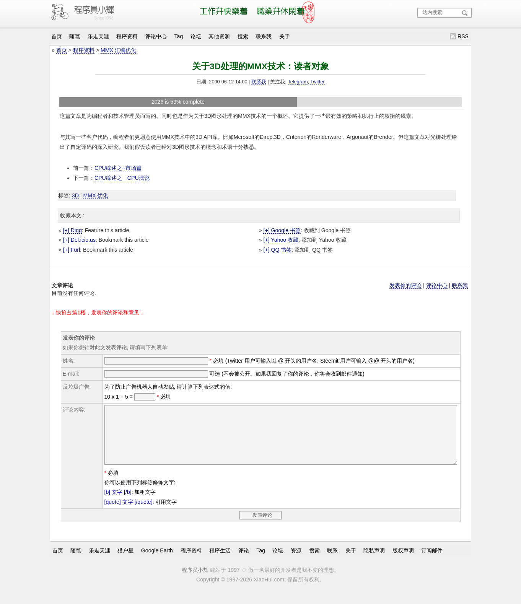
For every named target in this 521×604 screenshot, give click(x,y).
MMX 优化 (95, 195)
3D (75, 195)
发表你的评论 (405, 285)
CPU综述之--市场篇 (118, 168)
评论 (243, 561)
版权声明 (403, 561)
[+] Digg (72, 230)
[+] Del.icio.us (79, 240)
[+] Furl (71, 250)
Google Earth (157, 561)
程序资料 (127, 36)
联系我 (264, 36)
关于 (284, 36)
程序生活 (220, 561)
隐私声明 (374, 561)
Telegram (298, 82)
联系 (332, 561)
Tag (178, 36)
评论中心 (156, 36)
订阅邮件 (432, 561)
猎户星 (125, 561)
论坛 (195, 36)
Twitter (317, 82)
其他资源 (219, 36)
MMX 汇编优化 (118, 50)
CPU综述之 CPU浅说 (122, 178)
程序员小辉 (195, 581)
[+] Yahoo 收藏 (280, 240)
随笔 (74, 36)
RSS (463, 36)
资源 (296, 561)
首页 (56, 36)
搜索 (243, 36)
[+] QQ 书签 (277, 250)
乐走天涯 (98, 36)
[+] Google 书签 (281, 230)
